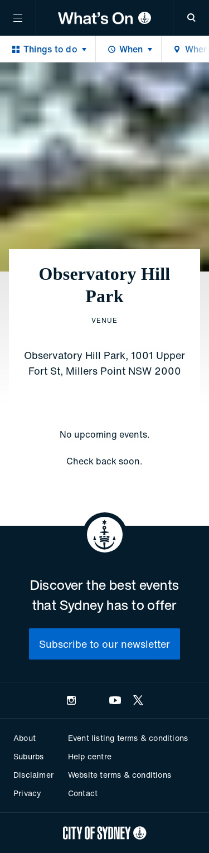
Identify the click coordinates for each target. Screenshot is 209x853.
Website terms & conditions (119, 775)
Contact (83, 793)
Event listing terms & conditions (128, 738)
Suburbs (28, 756)
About (24, 738)
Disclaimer (33, 775)
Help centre (89, 756)
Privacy (27, 793)
